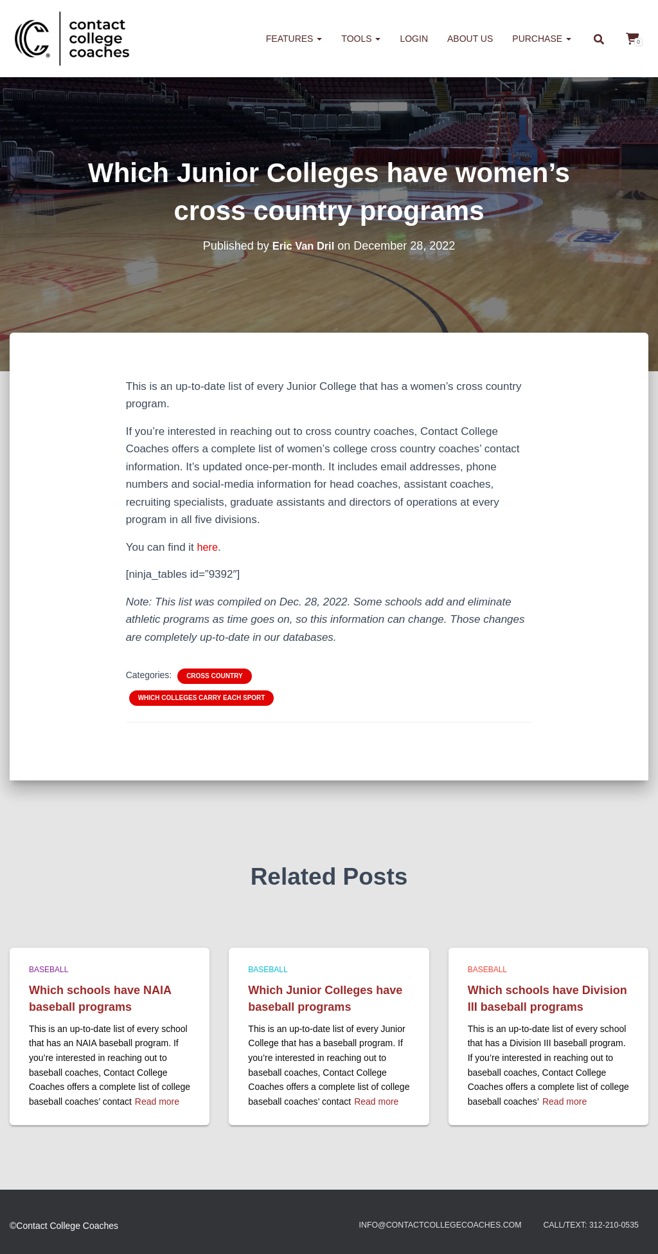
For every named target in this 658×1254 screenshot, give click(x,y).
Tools (360, 38)
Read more (157, 1101)
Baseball (48, 969)
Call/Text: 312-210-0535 (585, 1226)
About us (470, 38)
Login (414, 38)
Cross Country (214, 675)
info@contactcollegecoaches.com (417, 1226)
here (208, 547)
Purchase (541, 38)
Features (294, 38)
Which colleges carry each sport (201, 697)
